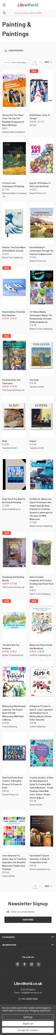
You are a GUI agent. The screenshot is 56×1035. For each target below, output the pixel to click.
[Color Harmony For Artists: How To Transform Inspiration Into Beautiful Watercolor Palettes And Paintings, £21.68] (14, 831)
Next (48, 62)
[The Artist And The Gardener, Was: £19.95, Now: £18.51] (14, 620)
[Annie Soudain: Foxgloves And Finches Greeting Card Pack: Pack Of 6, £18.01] (41, 552)
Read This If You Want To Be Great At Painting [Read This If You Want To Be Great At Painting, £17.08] (13, 501)
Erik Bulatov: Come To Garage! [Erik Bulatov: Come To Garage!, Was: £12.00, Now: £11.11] (40, 117)
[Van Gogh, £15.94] (41, 355)
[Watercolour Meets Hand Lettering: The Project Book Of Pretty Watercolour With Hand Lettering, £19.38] (14, 681)
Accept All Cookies (28, 1030)
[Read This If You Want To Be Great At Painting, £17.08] (14, 474)
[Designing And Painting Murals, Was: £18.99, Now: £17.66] (14, 552)
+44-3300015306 (29, 999)
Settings (28, 1017)
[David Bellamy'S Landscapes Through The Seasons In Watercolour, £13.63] (41, 223)
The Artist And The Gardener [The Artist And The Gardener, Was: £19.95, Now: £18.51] (10, 647)
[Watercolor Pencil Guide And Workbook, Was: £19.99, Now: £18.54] (41, 620)
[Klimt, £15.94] (14, 416)
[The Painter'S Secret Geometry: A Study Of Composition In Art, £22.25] (41, 831)
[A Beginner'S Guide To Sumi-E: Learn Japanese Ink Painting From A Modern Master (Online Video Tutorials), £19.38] (41, 681)
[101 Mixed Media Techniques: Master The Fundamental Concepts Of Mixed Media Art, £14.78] (41, 287)
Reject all (28, 1023)
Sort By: (7, 62)
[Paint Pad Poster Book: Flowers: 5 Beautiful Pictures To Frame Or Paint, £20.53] (14, 753)
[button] (28, 50)
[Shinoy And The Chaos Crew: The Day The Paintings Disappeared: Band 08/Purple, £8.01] (14, 90)
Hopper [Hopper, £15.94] (33, 441)
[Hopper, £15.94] (41, 416)
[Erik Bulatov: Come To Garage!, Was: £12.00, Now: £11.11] (41, 90)
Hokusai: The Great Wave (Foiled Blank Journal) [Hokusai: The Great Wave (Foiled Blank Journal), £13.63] (14, 249)
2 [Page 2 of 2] (40, 62)
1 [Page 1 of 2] (35, 62)
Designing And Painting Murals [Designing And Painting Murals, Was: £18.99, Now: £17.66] (13, 579)
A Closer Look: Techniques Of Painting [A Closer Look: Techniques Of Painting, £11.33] (13, 185)
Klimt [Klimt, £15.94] (4, 441)
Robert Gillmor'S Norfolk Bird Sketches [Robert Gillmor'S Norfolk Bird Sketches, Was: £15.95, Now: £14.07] (13, 314)
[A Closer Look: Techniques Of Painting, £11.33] (14, 158)
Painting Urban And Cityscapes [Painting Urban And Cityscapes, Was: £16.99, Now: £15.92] (11, 382)
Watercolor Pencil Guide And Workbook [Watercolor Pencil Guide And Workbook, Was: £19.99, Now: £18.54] (41, 647)
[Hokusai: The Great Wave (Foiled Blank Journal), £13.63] (14, 223)
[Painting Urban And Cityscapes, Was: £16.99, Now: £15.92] (14, 355)
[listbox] (21, 62)
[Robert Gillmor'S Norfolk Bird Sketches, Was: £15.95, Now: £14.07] (14, 287)
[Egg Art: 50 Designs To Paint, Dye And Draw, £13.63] (41, 158)
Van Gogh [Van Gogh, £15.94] (34, 380)
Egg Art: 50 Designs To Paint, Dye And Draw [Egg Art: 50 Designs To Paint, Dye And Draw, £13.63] (40, 185)
